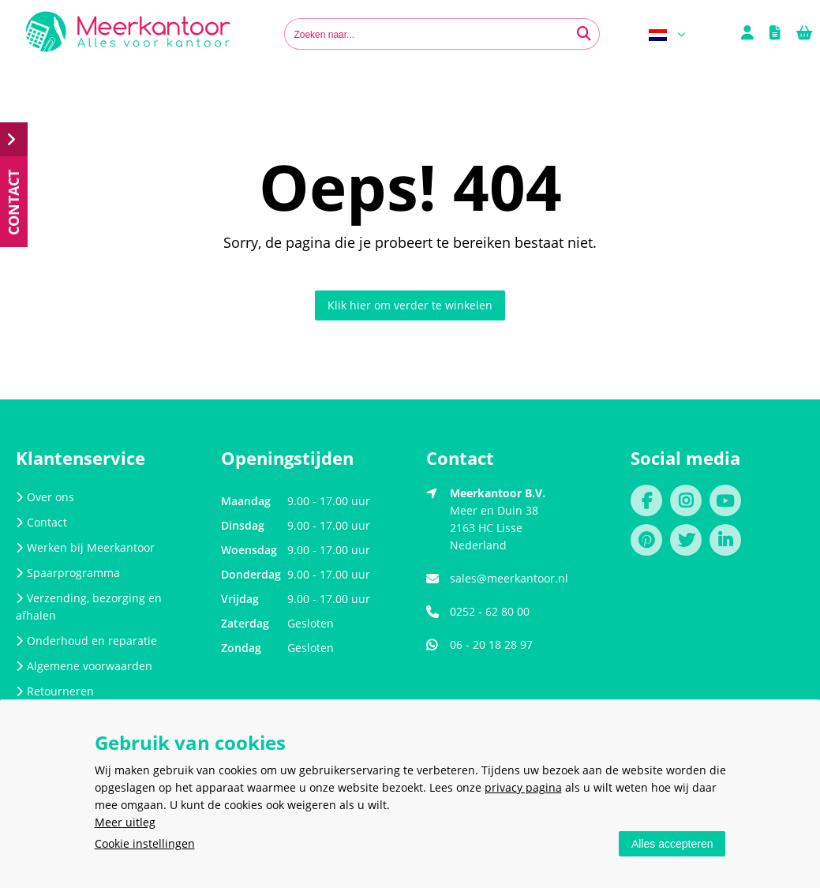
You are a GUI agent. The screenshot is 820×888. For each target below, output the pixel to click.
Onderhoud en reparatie (86, 640)
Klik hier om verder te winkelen (410, 305)
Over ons (45, 496)
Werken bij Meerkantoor (85, 547)
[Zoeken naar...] (584, 34)
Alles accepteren (672, 843)
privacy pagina (523, 787)
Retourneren (55, 691)
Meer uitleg (125, 822)
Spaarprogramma (68, 572)
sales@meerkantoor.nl (509, 578)
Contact (41, 522)
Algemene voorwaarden (84, 665)
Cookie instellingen (145, 843)
